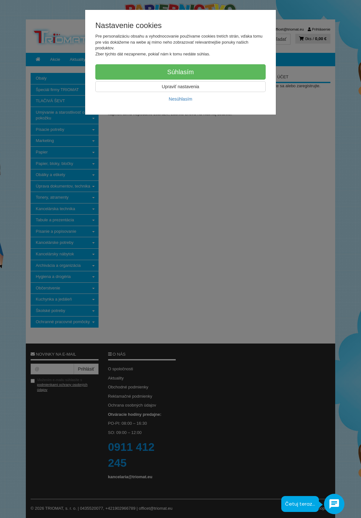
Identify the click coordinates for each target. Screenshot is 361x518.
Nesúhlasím (180, 99)
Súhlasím (180, 71)
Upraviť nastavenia (180, 86)
